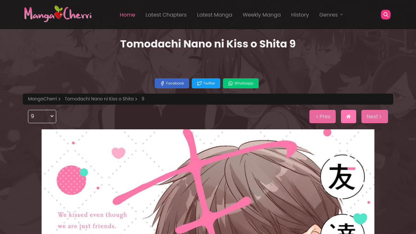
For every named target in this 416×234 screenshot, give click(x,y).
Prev (322, 116)
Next (374, 116)
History (300, 15)
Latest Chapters (166, 15)
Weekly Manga (262, 15)
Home (127, 15)
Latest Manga (214, 15)
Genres (331, 15)
